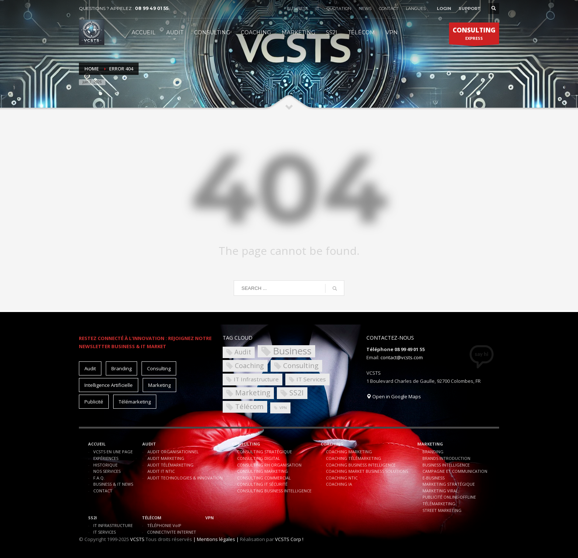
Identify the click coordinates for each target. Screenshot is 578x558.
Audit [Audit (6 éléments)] (242, 352)
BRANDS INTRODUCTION (446, 458)
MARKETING (430, 444)
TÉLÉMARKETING (438, 503)
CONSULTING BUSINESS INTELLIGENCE (274, 490)
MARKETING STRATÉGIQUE (448, 484)
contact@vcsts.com (401, 357)
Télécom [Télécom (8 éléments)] (249, 406)
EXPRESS (474, 35)
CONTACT (388, 8)
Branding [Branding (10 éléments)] (121, 368)
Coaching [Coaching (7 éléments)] (249, 365)
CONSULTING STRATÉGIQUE (264, 451)
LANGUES (416, 8)
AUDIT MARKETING (165, 458)
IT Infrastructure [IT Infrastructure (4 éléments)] (256, 379)
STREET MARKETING (442, 510)
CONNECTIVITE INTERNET (171, 532)
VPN (209, 517)
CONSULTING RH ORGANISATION (269, 465)
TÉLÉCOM (151, 517)
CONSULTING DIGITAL (258, 458)
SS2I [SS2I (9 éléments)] (296, 393)
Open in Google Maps (393, 396)
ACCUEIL (96, 444)
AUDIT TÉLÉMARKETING (170, 465)
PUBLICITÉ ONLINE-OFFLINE (449, 497)
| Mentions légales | (216, 539)
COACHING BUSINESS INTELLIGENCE (361, 465)
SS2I (92, 517)
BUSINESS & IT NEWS (113, 484)
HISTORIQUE (105, 465)
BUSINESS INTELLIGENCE (446, 465)
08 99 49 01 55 (151, 8)
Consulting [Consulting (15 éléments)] (159, 368)
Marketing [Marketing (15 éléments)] (159, 385)
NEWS (365, 8)
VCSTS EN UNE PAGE (113, 451)
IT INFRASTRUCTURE (113, 525)
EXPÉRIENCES (105, 458)
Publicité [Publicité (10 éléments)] (93, 401)
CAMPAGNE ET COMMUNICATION (454, 471)
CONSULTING (246, 444)
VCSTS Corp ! (289, 539)
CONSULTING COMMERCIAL (264, 478)
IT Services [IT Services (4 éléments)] (311, 379)
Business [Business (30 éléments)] (292, 351)
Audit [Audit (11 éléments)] (90, 368)
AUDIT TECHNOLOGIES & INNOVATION (185, 478)
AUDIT (149, 444)
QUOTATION (339, 8)
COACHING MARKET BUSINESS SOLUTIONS (367, 471)
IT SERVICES (104, 532)
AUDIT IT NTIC (161, 471)
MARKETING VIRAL (440, 490)
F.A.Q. (99, 478)
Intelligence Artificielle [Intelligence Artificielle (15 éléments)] (108, 385)
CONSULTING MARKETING (262, 471)
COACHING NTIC (342, 478)
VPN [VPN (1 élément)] (283, 407)
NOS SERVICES (107, 471)
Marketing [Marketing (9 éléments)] (252, 393)
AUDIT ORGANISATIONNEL (173, 451)
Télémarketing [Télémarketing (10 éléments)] (135, 401)
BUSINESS (297, 8)
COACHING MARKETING (349, 451)
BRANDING (432, 451)
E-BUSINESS (433, 478)
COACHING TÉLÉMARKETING (353, 458)
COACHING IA (339, 484)
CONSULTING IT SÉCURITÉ (262, 484)
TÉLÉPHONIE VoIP (164, 525)
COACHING (332, 444)
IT (317, 8)
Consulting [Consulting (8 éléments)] (300, 365)
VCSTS (137, 539)
